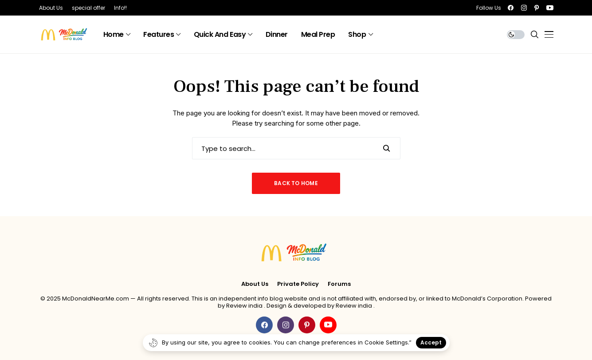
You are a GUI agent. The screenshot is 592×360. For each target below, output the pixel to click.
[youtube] (549, 7)
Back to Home (296, 183)
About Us (254, 284)
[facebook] (511, 8)
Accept (431, 342)
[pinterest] (536, 8)
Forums (339, 284)
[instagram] (524, 8)
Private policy (298, 284)
